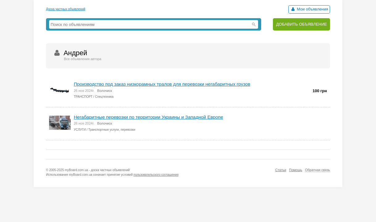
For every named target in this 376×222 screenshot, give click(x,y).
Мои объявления (309, 9)
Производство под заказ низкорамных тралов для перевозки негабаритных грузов (162, 84)
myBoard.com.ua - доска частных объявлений (97, 170)
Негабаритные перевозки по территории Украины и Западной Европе (148, 117)
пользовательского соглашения (156, 174)
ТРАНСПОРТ (83, 96)
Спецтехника (104, 96)
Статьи (280, 170)
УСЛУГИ (80, 129)
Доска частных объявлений (65, 9)
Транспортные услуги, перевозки (111, 129)
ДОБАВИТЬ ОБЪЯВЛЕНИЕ (301, 24)
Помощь (295, 170)
